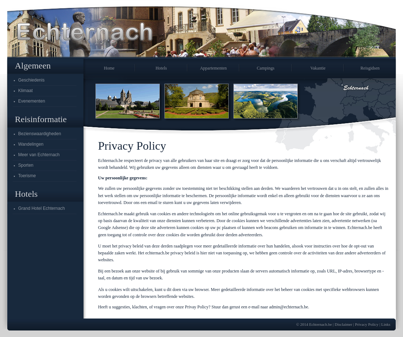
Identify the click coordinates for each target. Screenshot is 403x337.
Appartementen (213, 68)
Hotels (161, 68)
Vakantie (318, 68)
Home (109, 68)
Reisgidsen (370, 68)
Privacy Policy (366, 324)
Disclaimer (343, 324)
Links (385, 324)
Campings (265, 68)
